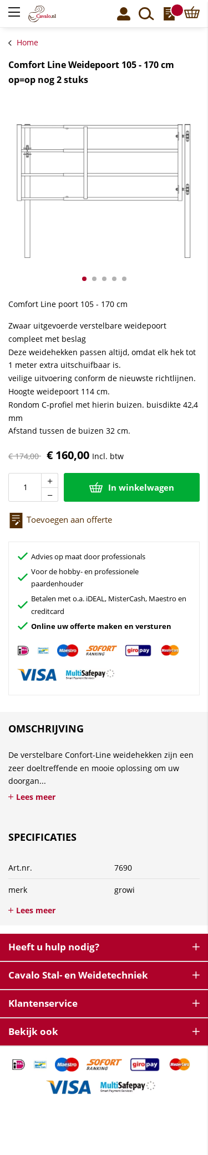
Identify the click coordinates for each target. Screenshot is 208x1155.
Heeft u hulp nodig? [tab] (53, 946)
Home (27, 42)
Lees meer (35, 797)
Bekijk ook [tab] (33, 1031)
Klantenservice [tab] (43, 1003)
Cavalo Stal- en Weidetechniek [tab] (78, 975)
